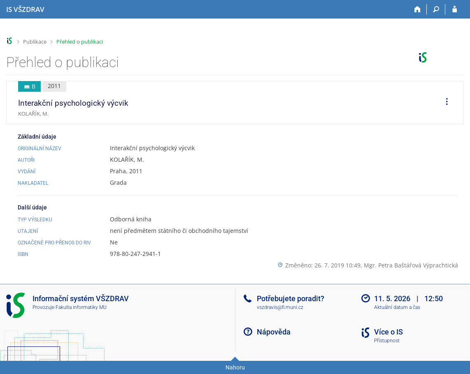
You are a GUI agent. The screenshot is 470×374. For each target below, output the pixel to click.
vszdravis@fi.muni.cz (280, 307)
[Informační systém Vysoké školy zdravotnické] (25, 9)
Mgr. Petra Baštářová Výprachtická (411, 265)
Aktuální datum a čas (397, 307)
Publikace (35, 41)
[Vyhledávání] (436, 9)
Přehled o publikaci (79, 41)
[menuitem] (444, 103)
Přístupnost (387, 341)
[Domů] (417, 9)
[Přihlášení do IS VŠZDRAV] (454, 9)
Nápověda (274, 332)
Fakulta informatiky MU (81, 307)
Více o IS (388, 332)
